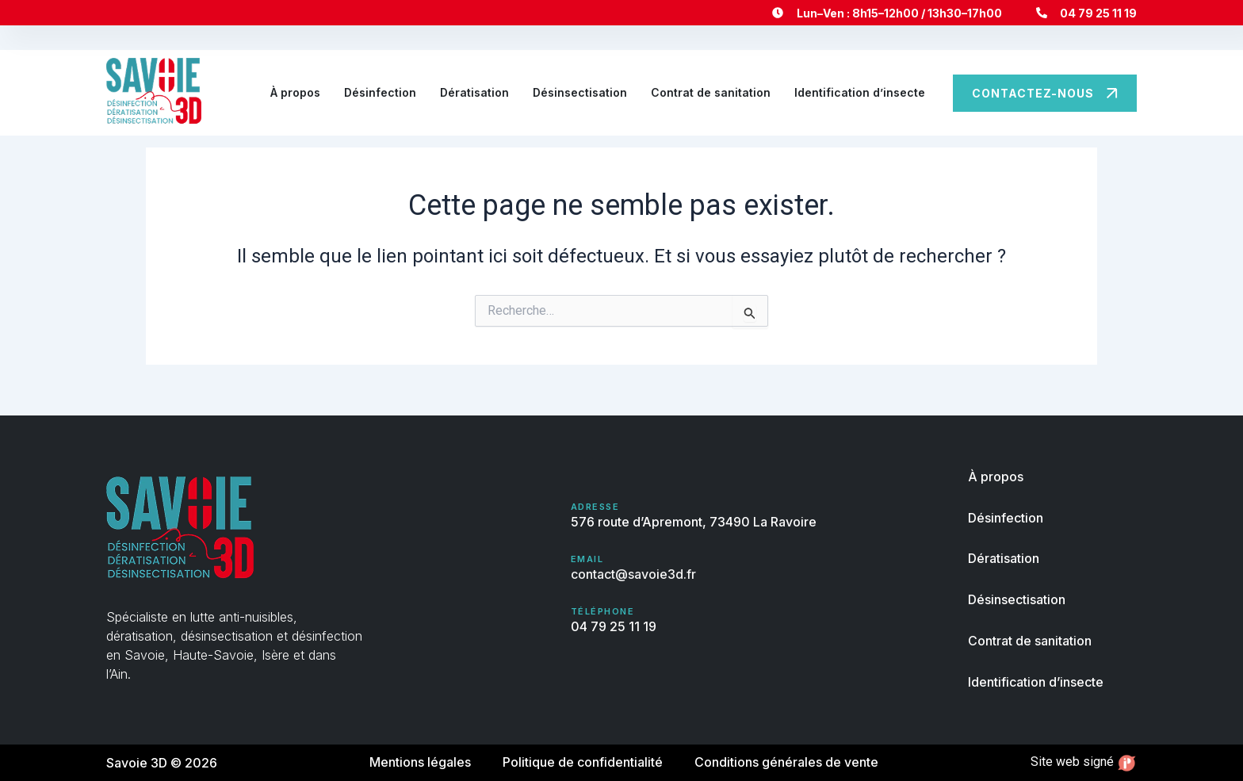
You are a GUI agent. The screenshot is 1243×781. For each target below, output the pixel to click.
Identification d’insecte (859, 92)
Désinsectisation (580, 92)
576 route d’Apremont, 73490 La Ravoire (694, 522)
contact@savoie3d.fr (633, 574)
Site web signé (1084, 762)
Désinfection (380, 92)
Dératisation (474, 92)
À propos (295, 92)
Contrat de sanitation (711, 92)
